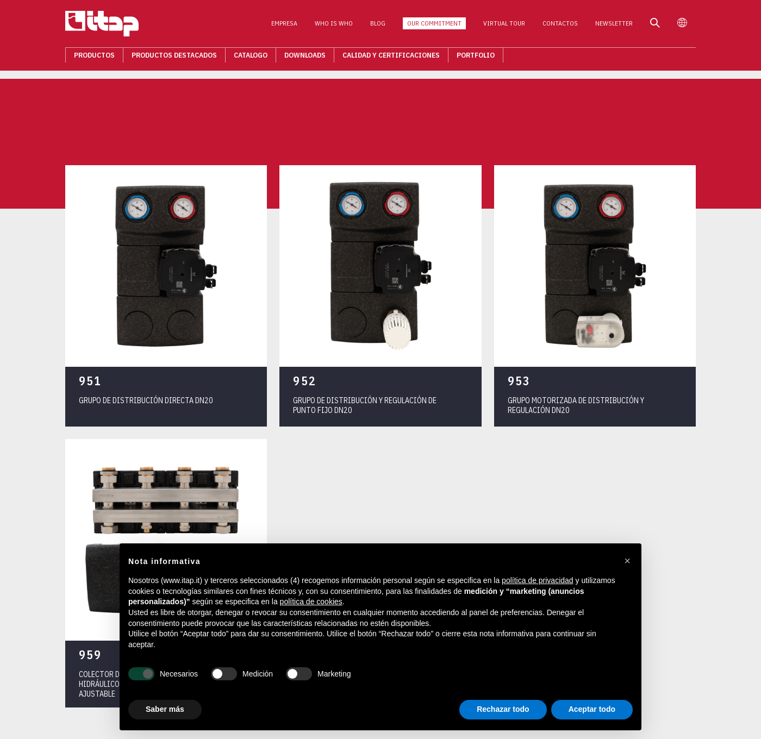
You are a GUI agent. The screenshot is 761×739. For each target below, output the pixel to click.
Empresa (284, 26)
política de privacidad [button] (537, 580)
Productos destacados (174, 57)
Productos (94, 57)
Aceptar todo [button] (592, 709)
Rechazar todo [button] (503, 709)
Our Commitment (434, 26)
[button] (627, 560)
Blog (377, 26)
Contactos (560, 26)
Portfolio (476, 57)
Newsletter (614, 26)
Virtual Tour (504, 26)
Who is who (334, 26)
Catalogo (250, 57)
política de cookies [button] (311, 601)
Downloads (305, 57)
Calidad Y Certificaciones (391, 57)
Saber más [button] (165, 709)
